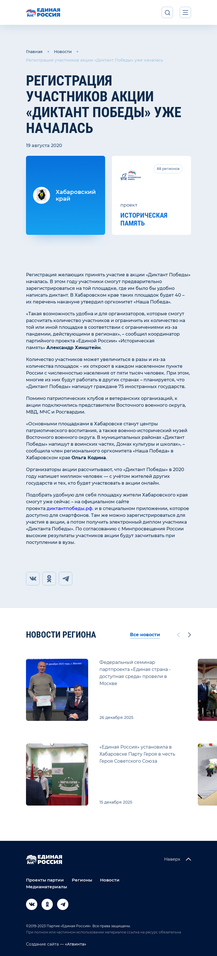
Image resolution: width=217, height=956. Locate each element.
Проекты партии (45, 880)
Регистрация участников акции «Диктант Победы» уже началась (94, 60)
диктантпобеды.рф (69, 508)
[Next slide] (189, 635)
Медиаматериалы (46, 886)
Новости (63, 51)
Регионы (82, 880)
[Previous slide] (178, 634)
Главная (34, 51)
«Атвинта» (75, 944)
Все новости (145, 634)
